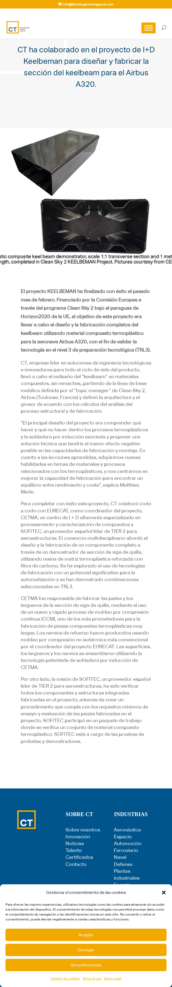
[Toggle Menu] (148, 27)
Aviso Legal (112, 978)
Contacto (76, 864)
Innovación (78, 836)
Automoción (127, 843)
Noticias (75, 843)
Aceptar (86, 935)
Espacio (123, 836)
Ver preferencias (86, 965)
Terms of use (91, 978)
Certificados (79, 857)
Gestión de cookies (65, 978)
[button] (164, 892)
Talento (74, 850)
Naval (120, 857)
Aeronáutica (127, 830)
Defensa (123, 864)
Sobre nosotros (83, 830)
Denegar (86, 950)
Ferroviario (126, 850)
